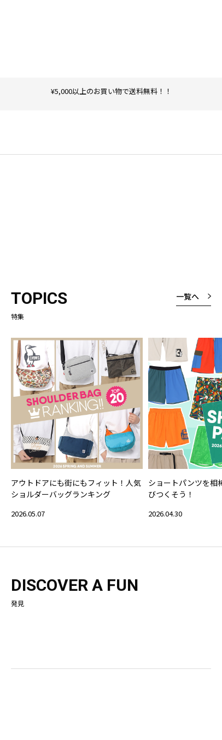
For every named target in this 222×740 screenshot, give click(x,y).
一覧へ (187, 296)
